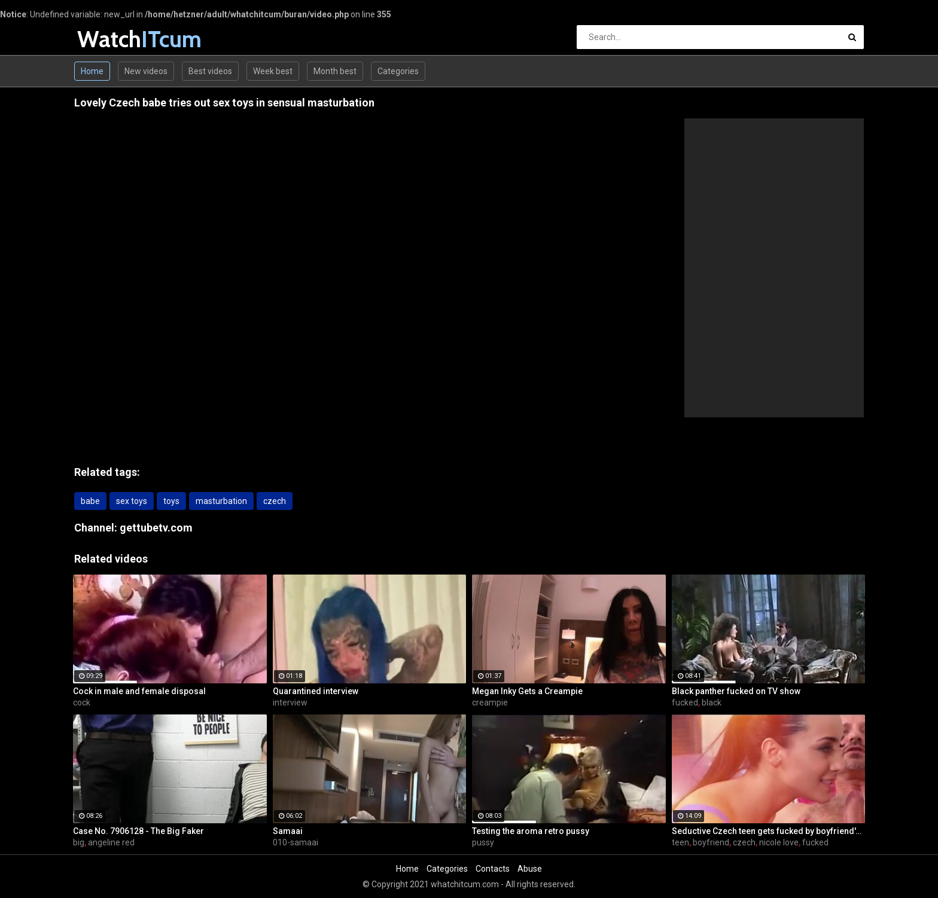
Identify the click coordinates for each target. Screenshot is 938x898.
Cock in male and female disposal (139, 691)
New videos (146, 71)
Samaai (288, 831)
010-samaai (295, 842)
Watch (108, 39)
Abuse (529, 868)
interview (290, 702)
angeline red (111, 842)
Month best (335, 71)
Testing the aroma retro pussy (530, 831)
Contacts (493, 868)
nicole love (779, 842)
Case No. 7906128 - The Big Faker (138, 831)
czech (274, 501)
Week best (273, 71)
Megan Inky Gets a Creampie (527, 691)
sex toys (131, 501)
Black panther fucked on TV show (736, 691)
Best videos (210, 71)
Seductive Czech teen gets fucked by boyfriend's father (769, 831)
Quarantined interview (315, 691)
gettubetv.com (156, 527)
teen (680, 842)
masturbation (221, 501)
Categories (398, 71)
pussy (483, 842)
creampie (490, 702)
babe (90, 501)
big (78, 842)
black (711, 702)
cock (81, 702)
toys (171, 501)
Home (92, 71)
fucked (685, 702)
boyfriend (711, 842)
